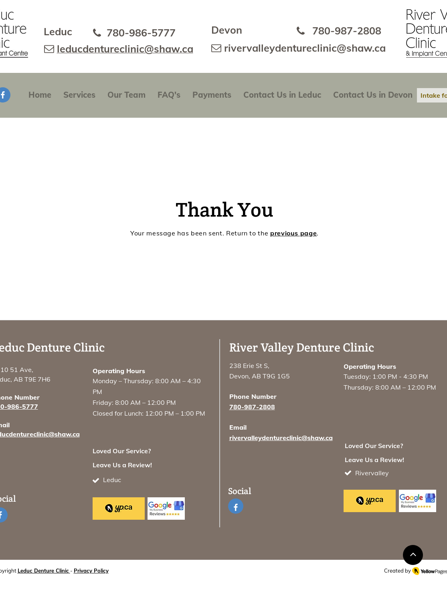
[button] (79, 95)
